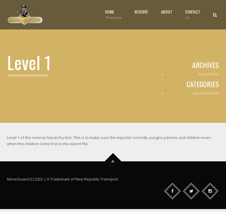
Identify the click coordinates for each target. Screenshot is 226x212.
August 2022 (209, 74)
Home (113, 15)
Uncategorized (206, 93)
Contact (192, 15)
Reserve (141, 12)
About (166, 12)
